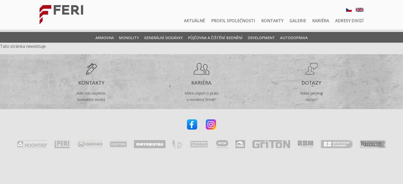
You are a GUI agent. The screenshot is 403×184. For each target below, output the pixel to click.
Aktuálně (194, 21)
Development (261, 37)
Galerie (297, 21)
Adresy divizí (349, 21)
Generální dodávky (163, 37)
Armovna (104, 37)
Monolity (129, 37)
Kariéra (320, 21)
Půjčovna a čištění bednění (215, 37)
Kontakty (272, 21)
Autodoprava (294, 37)
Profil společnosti (233, 21)
